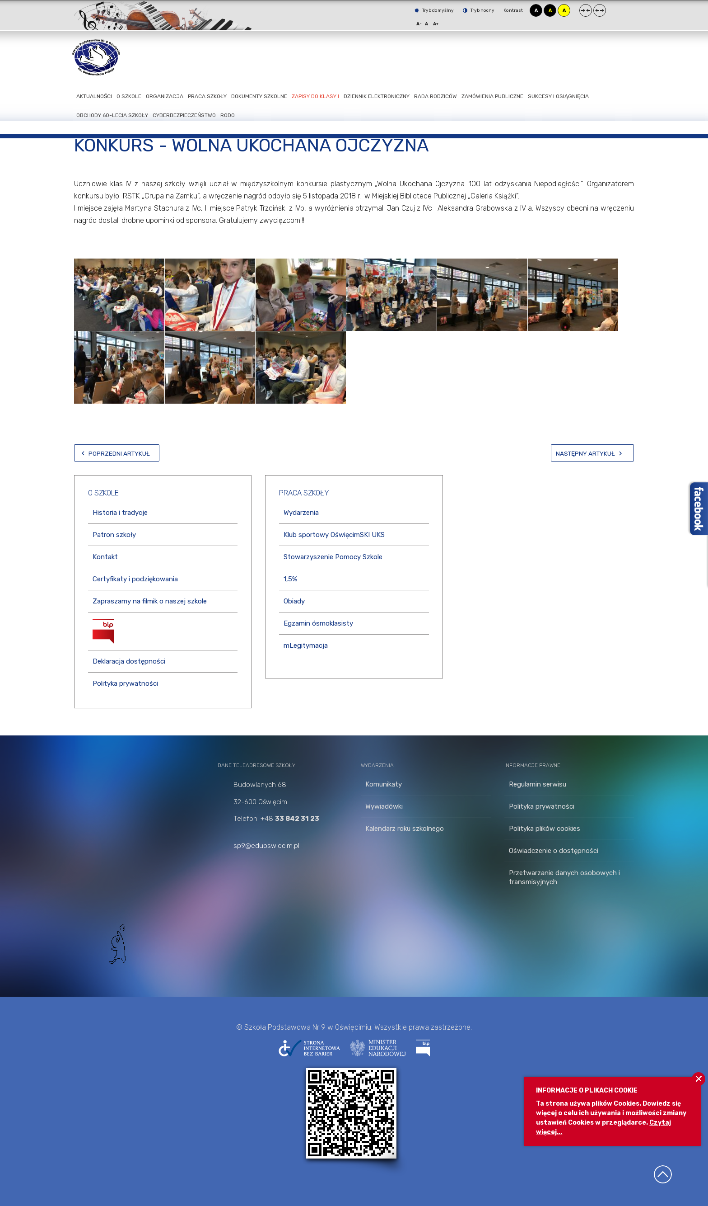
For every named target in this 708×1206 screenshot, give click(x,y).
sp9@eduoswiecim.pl (266, 846)
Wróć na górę (663, 1174)
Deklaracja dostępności (129, 661)
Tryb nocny (478, 10)
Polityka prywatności (125, 683)
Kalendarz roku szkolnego (404, 828)
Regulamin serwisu (537, 784)
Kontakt (105, 557)
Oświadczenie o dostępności (553, 851)
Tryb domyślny (434, 10)
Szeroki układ (600, 10)
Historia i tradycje (120, 513)
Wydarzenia (301, 513)
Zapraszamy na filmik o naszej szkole (150, 601)
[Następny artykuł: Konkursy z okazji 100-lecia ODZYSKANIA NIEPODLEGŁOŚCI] (592, 453)
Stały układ (586, 10)
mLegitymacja (306, 645)
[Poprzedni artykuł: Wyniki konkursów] (116, 453)
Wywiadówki (384, 806)
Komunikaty (383, 784)
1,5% (290, 579)
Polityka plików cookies (544, 828)
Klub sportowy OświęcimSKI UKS (334, 535)
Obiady (294, 601)
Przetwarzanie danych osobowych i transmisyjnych (564, 877)
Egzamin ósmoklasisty (318, 623)
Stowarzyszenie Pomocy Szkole (333, 557)
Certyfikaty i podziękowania (135, 579)
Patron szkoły (114, 535)
